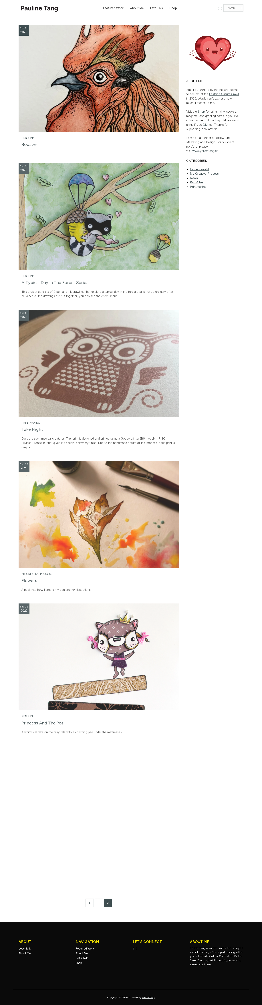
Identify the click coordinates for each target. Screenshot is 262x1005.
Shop (173, 8)
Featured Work (113, 8)
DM (205, 124)
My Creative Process (37, 574)
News (194, 178)
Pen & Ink (27, 138)
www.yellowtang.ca (205, 151)
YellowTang (148, 997)
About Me (137, 8)
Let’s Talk (156, 8)
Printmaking (30, 422)
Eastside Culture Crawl (224, 94)
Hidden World (199, 169)
